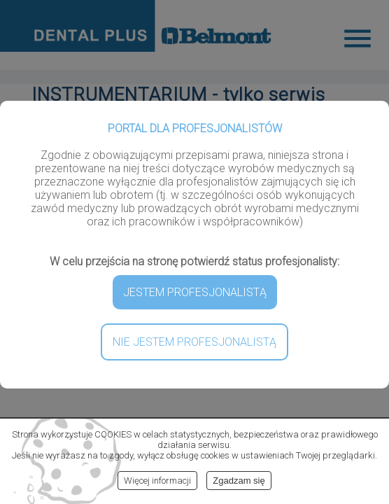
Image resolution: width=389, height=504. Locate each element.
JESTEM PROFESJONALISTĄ (195, 292)
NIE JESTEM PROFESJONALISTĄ (194, 342)
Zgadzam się (238, 480)
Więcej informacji (157, 480)
